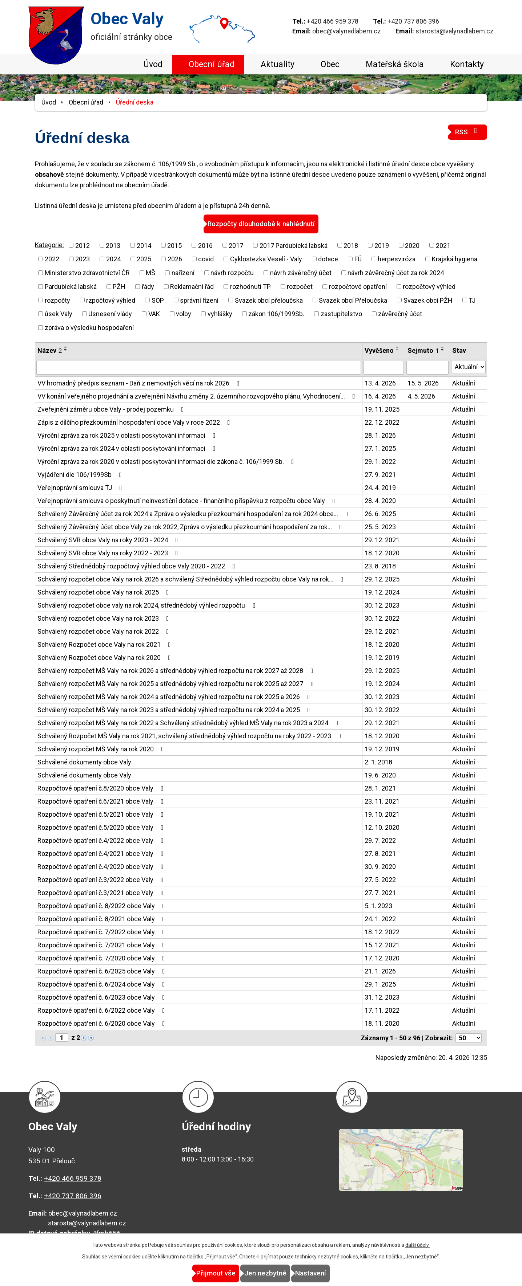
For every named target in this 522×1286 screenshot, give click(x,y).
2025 (144, 258)
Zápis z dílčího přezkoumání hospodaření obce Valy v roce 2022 (135, 422)
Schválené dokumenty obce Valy (84, 762)
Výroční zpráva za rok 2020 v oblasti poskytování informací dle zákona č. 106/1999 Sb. (167, 461)
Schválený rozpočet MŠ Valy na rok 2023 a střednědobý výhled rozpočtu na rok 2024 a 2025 (175, 709)
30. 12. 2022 (382, 618)
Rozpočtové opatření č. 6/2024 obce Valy (102, 984)
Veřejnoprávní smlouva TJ (81, 487)
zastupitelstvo (341, 313)
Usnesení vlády (110, 313)
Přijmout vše (200, 1273)
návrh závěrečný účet (301, 272)
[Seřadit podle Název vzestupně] (66, 346)
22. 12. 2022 (382, 422)
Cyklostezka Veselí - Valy (266, 258)
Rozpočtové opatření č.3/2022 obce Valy (101, 879)
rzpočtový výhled (110, 299)
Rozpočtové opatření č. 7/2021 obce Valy (102, 944)
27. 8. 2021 (380, 853)
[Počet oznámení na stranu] (468, 1037)
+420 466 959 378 (332, 21)
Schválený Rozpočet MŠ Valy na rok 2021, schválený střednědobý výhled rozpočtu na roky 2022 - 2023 (190, 735)
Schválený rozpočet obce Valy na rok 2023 (104, 618)
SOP (158, 299)
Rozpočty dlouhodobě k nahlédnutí (261, 223)
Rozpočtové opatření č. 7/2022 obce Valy (102, 931)
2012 (82, 245)
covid (206, 258)
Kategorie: (49, 244)
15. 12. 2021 (382, 944)
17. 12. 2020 (382, 958)
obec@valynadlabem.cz (346, 31)
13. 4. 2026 (380, 383)
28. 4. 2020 (380, 500)
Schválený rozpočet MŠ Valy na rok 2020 (102, 748)
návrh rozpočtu (232, 272)
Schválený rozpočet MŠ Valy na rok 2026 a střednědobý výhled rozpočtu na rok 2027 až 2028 (176, 670)
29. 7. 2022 (380, 840)
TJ (472, 299)
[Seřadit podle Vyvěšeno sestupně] (398, 349)
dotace (328, 258)
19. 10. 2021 (382, 814)
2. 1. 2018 (378, 762)
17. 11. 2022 (382, 1010)
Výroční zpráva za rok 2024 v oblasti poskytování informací (127, 448)
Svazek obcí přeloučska (269, 299)
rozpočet (300, 286)
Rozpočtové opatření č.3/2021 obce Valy (101, 892)
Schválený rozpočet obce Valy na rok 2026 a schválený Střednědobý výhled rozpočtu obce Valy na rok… (191, 579)
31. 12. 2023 (382, 997)
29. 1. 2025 (380, 984)
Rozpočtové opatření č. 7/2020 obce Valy (102, 958)
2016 (205, 245)
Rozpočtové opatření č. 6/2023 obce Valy (102, 997)
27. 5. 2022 (380, 879)
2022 (52, 258)
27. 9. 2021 (380, 474)
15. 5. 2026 (423, 383)
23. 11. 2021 (382, 801)
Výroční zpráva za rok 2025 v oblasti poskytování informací (127, 435)
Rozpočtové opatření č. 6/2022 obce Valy (102, 1010)
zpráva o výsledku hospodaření (89, 327)
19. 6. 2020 (380, 775)
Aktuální (463, 383)
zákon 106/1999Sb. (276, 313)
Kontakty (467, 64)
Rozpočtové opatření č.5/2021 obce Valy (101, 814)
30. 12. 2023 (382, 605)
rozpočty (57, 299)
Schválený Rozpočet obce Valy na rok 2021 (105, 644)
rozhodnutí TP (250, 286)
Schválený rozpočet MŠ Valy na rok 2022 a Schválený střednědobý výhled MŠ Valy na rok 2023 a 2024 (189, 722)
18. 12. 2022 (382, 931)
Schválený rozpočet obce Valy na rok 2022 (104, 631)
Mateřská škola (395, 64)
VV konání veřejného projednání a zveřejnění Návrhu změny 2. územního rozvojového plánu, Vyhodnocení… (197, 396)
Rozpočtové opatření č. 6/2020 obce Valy (102, 1023)
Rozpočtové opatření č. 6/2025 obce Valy (102, 971)
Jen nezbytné (265, 1273)
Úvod (152, 64)
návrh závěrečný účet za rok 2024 (396, 272)
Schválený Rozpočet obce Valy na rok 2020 (105, 657)
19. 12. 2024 (382, 592)
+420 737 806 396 (413, 21)
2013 (113, 245)
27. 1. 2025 (380, 448)
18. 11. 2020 (382, 1023)
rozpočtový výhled (429, 286)
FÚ (358, 258)
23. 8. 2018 (380, 565)
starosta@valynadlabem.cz (454, 31)
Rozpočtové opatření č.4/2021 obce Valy (101, 853)
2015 (174, 245)
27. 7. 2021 (380, 892)
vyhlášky (220, 313)
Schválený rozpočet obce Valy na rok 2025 (104, 592)
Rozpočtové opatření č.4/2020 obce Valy (101, 866)
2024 (113, 258)
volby (183, 313)
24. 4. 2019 (380, 487)
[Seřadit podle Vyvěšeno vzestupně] (398, 346)
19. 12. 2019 (382, 657)
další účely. (417, 1245)
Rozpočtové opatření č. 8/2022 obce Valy (102, 905)
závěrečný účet (400, 313)
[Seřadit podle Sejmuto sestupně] (443, 349)
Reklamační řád (192, 286)
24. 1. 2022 (380, 918)
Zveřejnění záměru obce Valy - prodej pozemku (112, 409)
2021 (443, 245)
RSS (467, 131)
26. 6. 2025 (380, 513)
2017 (236, 245)
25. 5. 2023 (380, 526)
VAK (154, 313)
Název (49, 350)
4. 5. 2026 (421, 396)
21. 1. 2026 (380, 971)
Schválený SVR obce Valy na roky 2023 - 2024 (109, 539)
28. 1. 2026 (380, 435)
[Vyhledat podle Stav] (468, 366)
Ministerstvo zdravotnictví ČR (87, 272)
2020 (412, 245)
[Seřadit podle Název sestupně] (66, 349)
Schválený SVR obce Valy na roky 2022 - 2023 (109, 552)
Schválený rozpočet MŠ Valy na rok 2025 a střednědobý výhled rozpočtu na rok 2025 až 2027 (176, 683)
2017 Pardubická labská (294, 245)
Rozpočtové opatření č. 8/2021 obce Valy (102, 918)
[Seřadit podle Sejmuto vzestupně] (443, 346)
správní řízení (199, 299)
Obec (330, 64)
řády (148, 286)
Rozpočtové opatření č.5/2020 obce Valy (101, 827)
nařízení (183, 272)
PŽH (119, 286)
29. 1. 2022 (380, 461)
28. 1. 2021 (380, 788)
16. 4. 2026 (380, 396)
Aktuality (277, 64)
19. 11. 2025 (382, 409)
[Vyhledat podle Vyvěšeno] (384, 367)
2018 (351, 245)
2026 (175, 258)
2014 (144, 245)
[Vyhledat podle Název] (198, 367)
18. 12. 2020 (382, 552)
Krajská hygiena (454, 258)
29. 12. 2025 (382, 579)
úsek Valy (58, 313)
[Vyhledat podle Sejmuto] (427, 367)
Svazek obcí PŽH (428, 299)
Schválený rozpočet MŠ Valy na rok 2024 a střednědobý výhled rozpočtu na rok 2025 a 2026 (175, 696)
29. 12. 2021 (382, 539)
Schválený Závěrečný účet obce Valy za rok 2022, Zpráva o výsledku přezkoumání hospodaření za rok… (191, 526)
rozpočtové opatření (358, 286)
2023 (82, 258)
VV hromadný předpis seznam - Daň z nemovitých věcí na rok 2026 (139, 383)
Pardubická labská (71, 286)
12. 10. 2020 (382, 827)
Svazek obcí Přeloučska (353, 299)
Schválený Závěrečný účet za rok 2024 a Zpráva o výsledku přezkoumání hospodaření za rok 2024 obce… (194, 513)
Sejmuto (423, 350)
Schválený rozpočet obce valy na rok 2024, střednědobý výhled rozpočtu (147, 605)
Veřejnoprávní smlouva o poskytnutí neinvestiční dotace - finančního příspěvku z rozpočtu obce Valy (187, 500)
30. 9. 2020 (380, 866)
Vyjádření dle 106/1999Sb (81, 474)
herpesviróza (396, 258)
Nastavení (326, 1273)
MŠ (150, 272)
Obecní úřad (211, 64)
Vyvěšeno (379, 350)
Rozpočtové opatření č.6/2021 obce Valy (101, 801)
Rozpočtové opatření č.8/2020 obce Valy (101, 788)
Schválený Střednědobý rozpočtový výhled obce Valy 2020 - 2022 (137, 565)
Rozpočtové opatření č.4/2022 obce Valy (101, 840)
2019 (381, 245)
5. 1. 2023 (378, 905)
